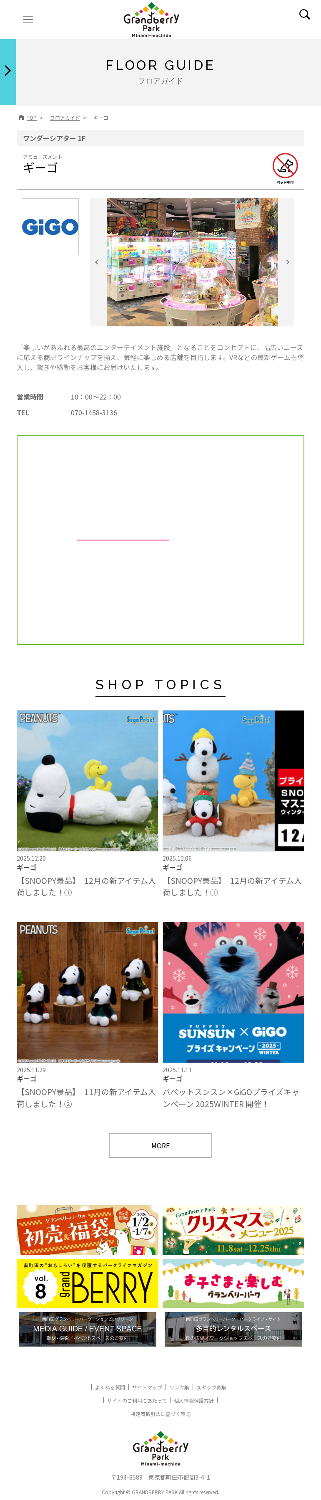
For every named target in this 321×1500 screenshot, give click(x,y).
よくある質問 (110, 1387)
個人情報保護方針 (194, 1400)
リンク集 (179, 1387)
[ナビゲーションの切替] (28, 19)
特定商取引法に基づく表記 (160, 1413)
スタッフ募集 (211, 1387)
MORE (160, 1145)
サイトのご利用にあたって (137, 1400)
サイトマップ (147, 1387)
